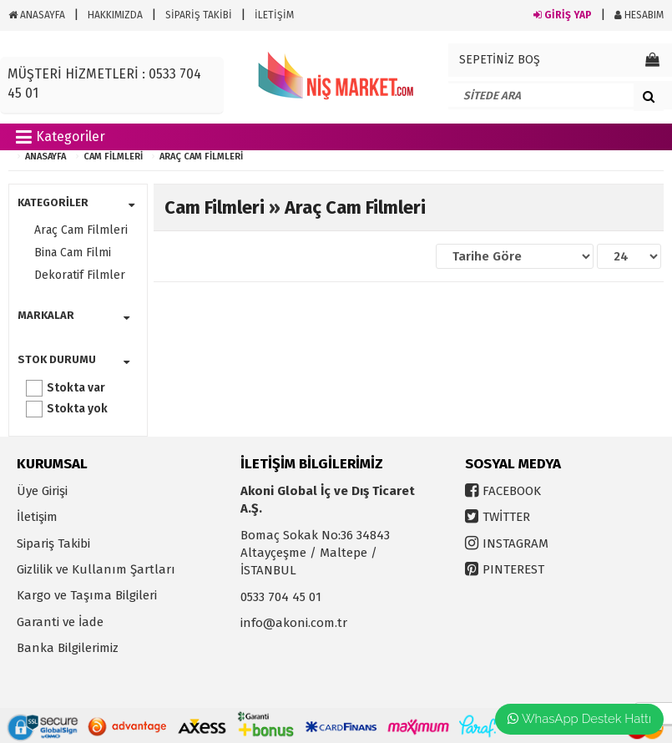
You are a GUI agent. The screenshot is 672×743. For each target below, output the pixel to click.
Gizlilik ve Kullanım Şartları (96, 569)
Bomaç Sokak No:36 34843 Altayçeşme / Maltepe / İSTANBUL (315, 553)
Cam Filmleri (113, 156)
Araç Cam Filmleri (201, 156)
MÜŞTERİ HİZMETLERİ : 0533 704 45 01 (104, 83)
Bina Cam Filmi (72, 252)
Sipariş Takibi (53, 543)
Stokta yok (77, 409)
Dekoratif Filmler (79, 275)
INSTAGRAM (515, 543)
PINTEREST (513, 569)
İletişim (37, 516)
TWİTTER (506, 516)
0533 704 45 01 (280, 596)
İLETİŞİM (274, 15)
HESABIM (639, 15)
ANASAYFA (36, 15)
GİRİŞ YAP (562, 15)
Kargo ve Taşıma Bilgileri (87, 595)
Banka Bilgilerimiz (68, 647)
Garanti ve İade (60, 621)
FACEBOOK (512, 490)
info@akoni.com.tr (293, 622)
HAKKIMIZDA (115, 15)
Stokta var (76, 388)
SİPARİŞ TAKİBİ (198, 15)
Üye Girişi (42, 490)
